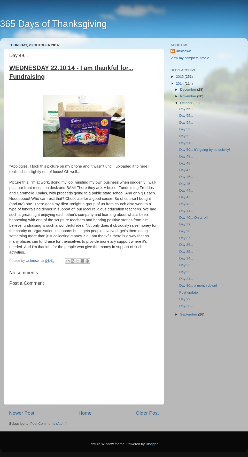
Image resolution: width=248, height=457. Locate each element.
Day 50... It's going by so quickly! (204, 150)
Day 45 (184, 184)
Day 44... (186, 190)
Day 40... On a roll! (193, 217)
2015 (180, 76)
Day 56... (186, 109)
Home (85, 413)
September (189, 314)
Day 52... (186, 136)
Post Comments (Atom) (48, 424)
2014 (180, 83)
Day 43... (186, 197)
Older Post (147, 413)
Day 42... (186, 204)
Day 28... (186, 306)
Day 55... (186, 115)
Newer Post (21, 413)
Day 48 (184, 163)
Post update (188, 292)
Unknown (183, 51)
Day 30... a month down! (198, 285)
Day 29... (186, 299)
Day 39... (186, 224)
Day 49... (186, 156)
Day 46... (186, 177)
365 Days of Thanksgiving (53, 24)
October (186, 103)
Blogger (152, 444)
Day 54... (186, 122)
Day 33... (186, 265)
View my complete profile (190, 58)
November (188, 96)
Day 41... (186, 211)
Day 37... (186, 238)
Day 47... (186, 170)
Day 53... (186, 129)
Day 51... (186, 143)
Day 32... (186, 272)
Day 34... (186, 258)
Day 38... (186, 231)
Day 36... (186, 245)
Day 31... (186, 279)
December (188, 89)
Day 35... (186, 252)
